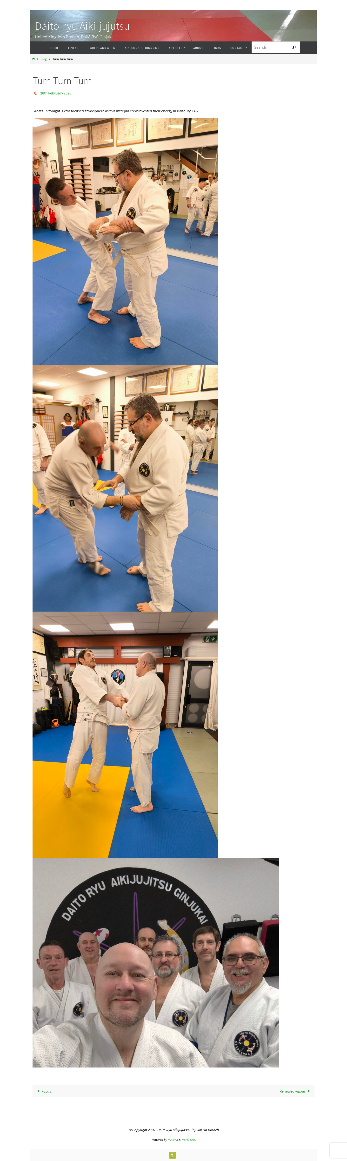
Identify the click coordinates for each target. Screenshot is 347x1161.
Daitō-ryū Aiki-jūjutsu (82, 26)
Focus (43, 1091)
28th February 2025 (55, 93)
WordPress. (188, 1140)
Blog (44, 59)
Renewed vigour (296, 1091)
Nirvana (172, 1140)
